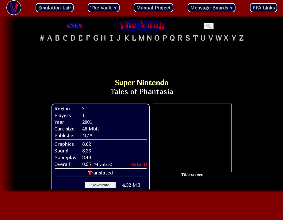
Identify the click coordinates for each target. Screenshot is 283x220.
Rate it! (139, 164)
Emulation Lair (54, 8)
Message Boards (211, 8)
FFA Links (263, 8)
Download (100, 185)
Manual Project (153, 8)
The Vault (103, 8)
